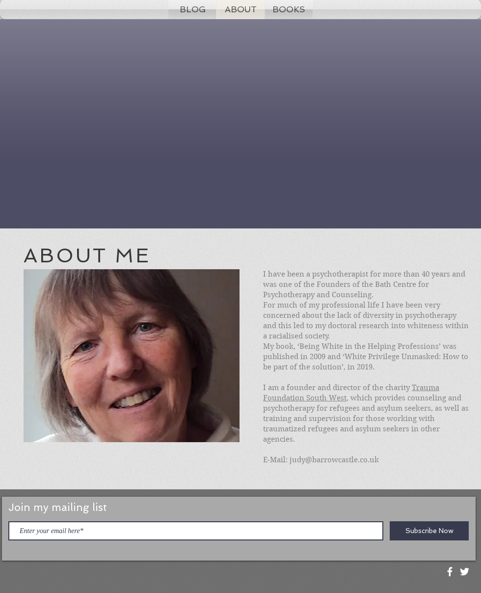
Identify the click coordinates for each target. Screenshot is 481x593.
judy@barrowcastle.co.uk (334, 459)
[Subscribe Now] (429, 530)
